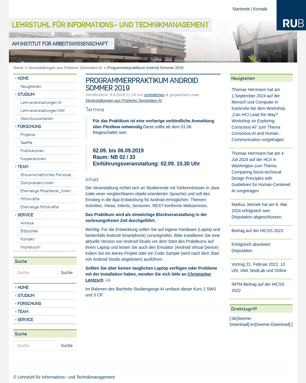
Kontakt (260, 9)
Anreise (27, 222)
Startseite (241, 9)
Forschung (29, 126)
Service (25, 214)
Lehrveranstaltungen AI (40, 102)
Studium (26, 94)
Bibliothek (29, 230)
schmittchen (154, 95)
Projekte (27, 134)
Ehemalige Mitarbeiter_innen (45, 190)
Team (23, 166)
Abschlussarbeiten (36, 118)
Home (18, 68)
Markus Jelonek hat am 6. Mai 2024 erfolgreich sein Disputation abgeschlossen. (259, 210)
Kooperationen (33, 158)
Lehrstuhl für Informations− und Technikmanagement (110, 24)
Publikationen (32, 150)
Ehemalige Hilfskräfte (39, 206)
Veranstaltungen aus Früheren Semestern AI (65, 68)
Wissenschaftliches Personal (45, 174)
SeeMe (26, 142)
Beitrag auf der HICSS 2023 (257, 230)
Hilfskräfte (30, 198)
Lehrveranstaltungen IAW (42, 110)
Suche (67, 272)
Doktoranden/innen (36, 182)
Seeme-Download (272, 324)
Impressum (30, 246)
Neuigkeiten (30, 86)
